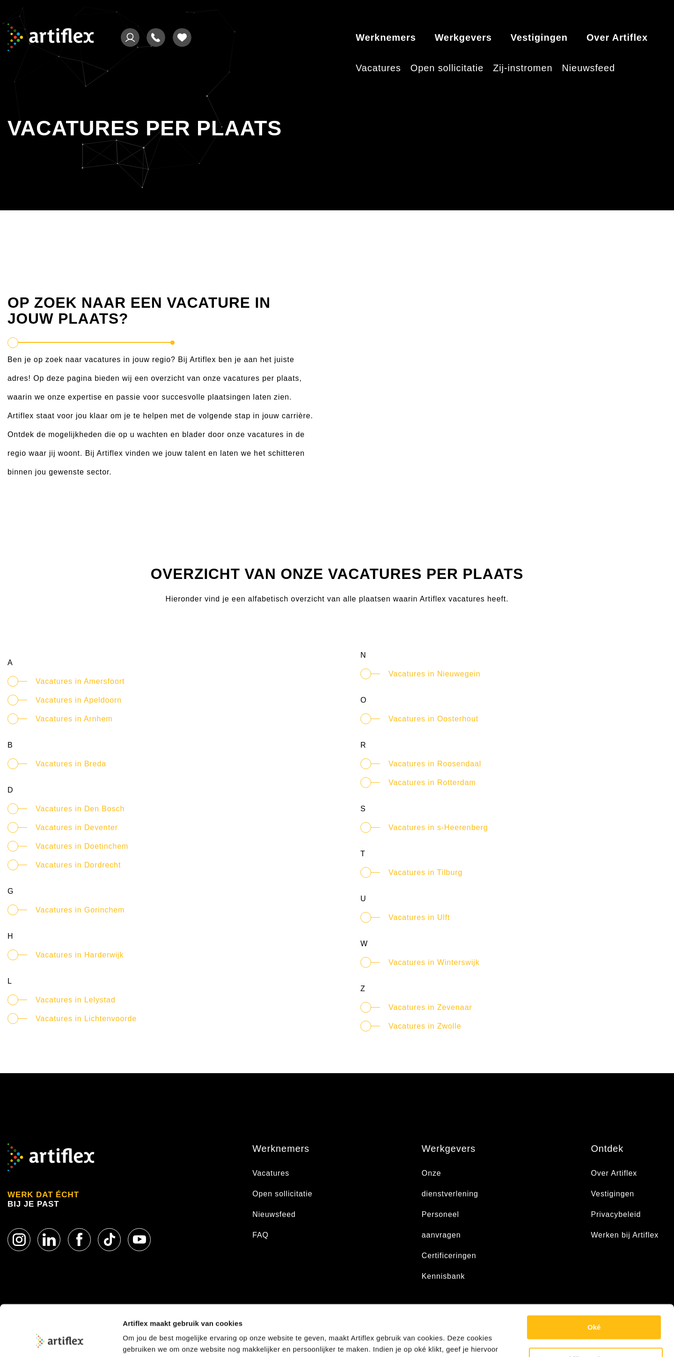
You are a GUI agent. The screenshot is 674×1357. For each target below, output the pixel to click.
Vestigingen (539, 37)
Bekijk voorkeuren (596, 1311)
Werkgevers (463, 37)
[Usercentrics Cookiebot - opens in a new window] (61, 1339)
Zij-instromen (522, 68)
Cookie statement (152, 1338)
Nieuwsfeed (588, 68)
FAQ (260, 1235)
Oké (594, 1279)
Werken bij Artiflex (625, 1235)
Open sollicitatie (447, 68)
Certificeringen (449, 1256)
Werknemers (386, 37)
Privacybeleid (616, 1214)
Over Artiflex (617, 37)
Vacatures (378, 68)
